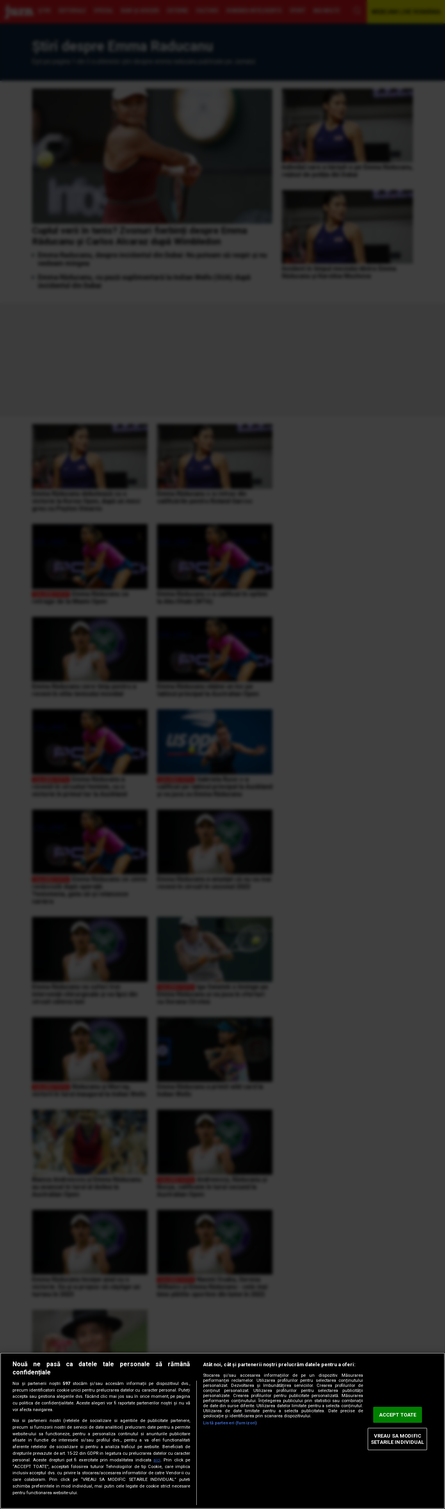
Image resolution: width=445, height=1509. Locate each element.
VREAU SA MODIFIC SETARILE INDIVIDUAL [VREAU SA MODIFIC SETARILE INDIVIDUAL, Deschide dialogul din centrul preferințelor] (397, 1439)
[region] (222, 1431)
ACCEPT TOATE (398, 1415)
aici (156, 1460)
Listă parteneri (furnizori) (230, 1423)
